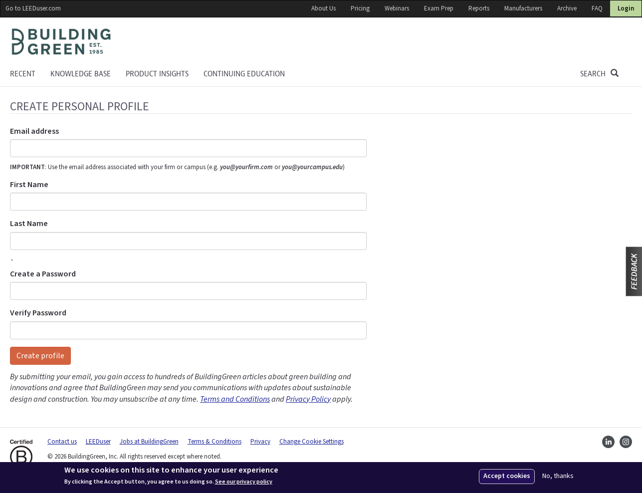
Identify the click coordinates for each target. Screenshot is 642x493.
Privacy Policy (308, 399)
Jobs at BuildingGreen (149, 441)
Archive (567, 8)
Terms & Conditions (214, 441)
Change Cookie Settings (311, 441)
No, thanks (558, 476)
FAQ (597, 8)
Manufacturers (523, 8)
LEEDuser (98, 441)
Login (626, 8)
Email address (34, 131)
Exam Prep (438, 8)
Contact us (62, 441)
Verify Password (38, 312)
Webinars (397, 8)
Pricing (360, 8)
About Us (323, 8)
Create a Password (43, 273)
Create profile (40, 355)
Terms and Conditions (235, 399)
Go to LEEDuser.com (33, 8)
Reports (478, 8)
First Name (29, 184)
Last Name (29, 223)
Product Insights (157, 74)
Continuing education (244, 74)
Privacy (260, 441)
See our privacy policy (243, 482)
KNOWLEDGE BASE (80, 74)
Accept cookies (506, 476)
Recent (22, 74)
